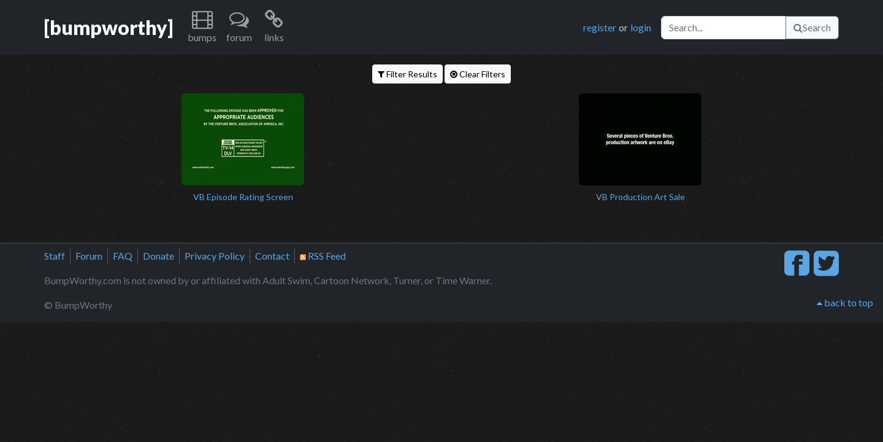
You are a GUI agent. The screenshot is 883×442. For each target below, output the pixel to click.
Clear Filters (477, 74)
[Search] (723, 27)
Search (812, 27)
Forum (88, 256)
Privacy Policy (215, 256)
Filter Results (407, 74)
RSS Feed (323, 256)
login (640, 27)
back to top (845, 302)
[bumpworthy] (108, 27)
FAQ (122, 256)
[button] (202, 27)
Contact (272, 256)
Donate (158, 256)
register (599, 27)
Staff (54, 256)
